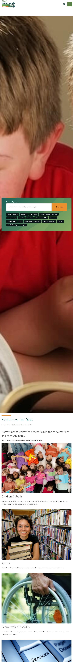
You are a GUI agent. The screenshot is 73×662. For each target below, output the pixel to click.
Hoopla (23, 225)
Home (3, 425)
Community (10, 425)
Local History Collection (32, 221)
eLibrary (23, 214)
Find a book (33, 214)
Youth (21, 218)
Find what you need (12, 202)
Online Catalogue (49, 221)
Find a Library (12, 218)
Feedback (53, 218)
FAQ (20, 221)
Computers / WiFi (41, 218)
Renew (60, 221)
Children (29, 218)
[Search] (59, 207)
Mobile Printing (12, 225)
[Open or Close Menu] (69, 4)
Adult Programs (12, 214)
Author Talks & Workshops (49, 214)
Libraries (18, 425)
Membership (11, 221)
